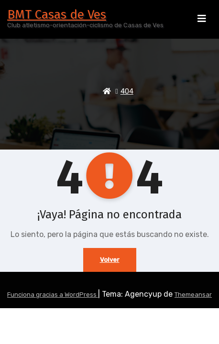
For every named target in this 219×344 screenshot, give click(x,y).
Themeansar (193, 294)
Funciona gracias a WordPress (52, 294)
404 (126, 91)
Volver (110, 259)
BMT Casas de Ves (56, 14)
